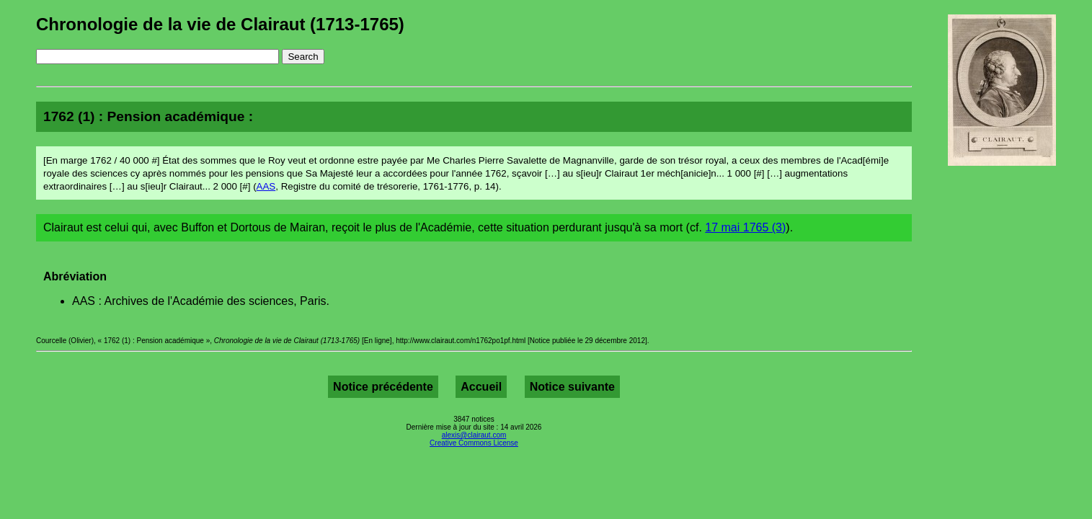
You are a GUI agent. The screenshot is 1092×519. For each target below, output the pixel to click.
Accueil (481, 387)
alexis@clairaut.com (474, 435)
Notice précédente (383, 387)
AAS (266, 186)
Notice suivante (572, 387)
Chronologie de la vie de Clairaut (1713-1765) (220, 24)
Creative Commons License (474, 443)
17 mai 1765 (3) (745, 227)
